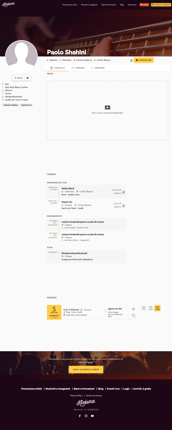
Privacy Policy (76, 395)
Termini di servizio (94, 395)
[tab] (144, 308)
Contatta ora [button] (143, 60)
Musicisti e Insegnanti (58, 388)
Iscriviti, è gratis (162, 5)
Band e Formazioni (84, 388)
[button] (28, 77)
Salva (18, 78)
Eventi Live (113, 388)
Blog (100, 388)
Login (145, 5)
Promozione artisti (31, 388)
